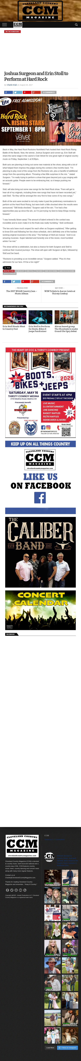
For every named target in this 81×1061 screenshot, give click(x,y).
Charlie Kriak (12, 85)
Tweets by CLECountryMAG (54, 839)
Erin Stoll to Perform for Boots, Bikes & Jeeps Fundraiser (39, 328)
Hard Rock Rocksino (66, 271)
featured (39, 271)
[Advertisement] (40, 52)
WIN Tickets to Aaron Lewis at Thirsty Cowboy (59, 292)
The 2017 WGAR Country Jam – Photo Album (21, 292)
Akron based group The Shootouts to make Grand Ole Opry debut (66, 328)
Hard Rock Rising (51, 271)
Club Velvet (20, 271)
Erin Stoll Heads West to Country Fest (14, 327)
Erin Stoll (30, 271)
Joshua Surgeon (10, 274)
